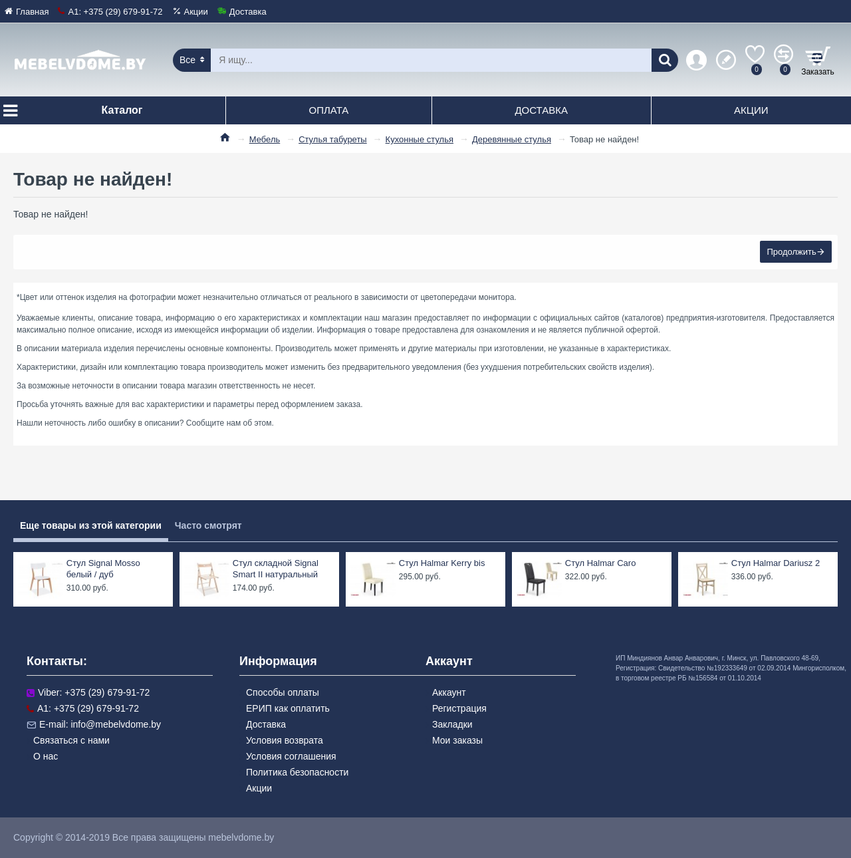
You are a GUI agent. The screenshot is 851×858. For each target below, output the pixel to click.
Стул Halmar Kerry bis (442, 563)
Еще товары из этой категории (91, 525)
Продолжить (791, 252)
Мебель (265, 139)
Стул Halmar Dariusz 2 (775, 563)
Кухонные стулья (419, 139)
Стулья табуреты (333, 139)
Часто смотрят (208, 525)
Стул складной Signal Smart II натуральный (275, 568)
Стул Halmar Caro (600, 563)
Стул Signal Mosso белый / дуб (103, 568)
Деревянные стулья (511, 139)
